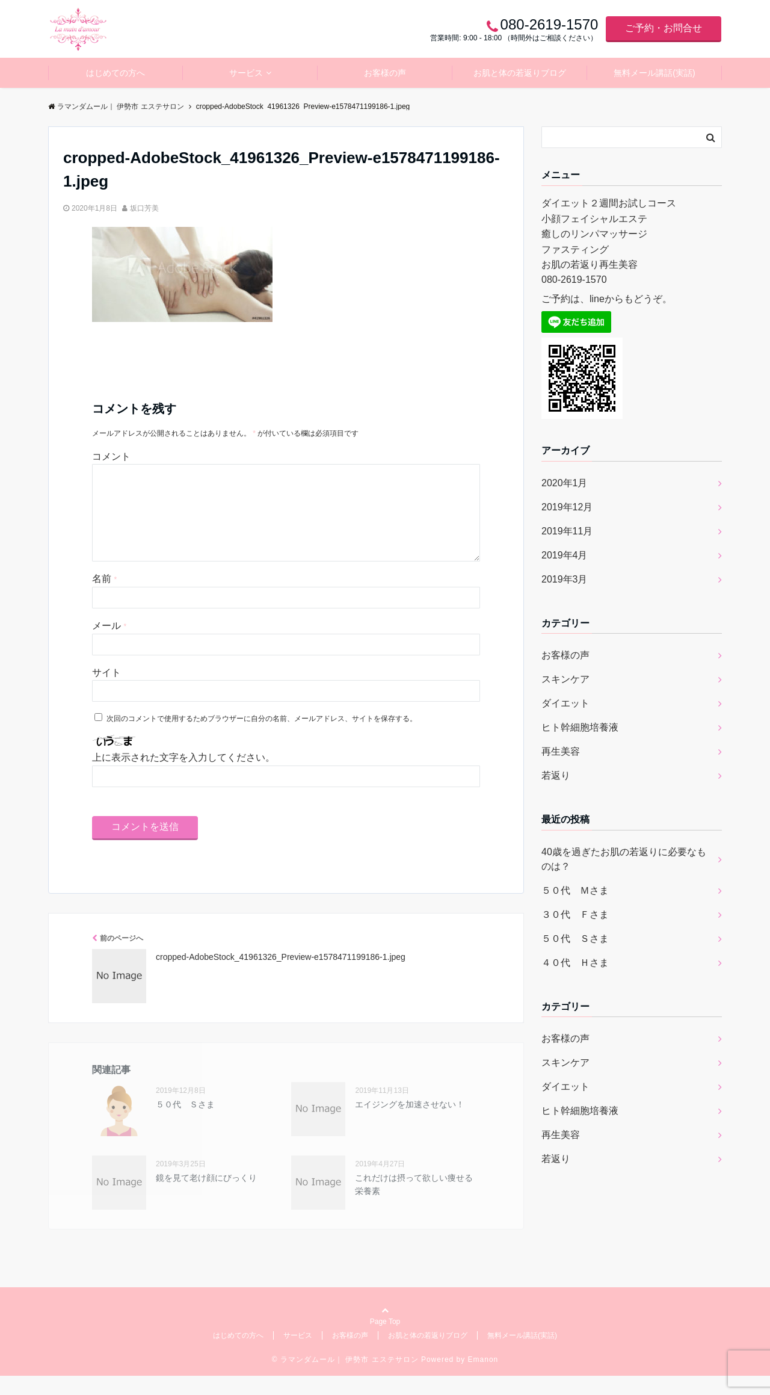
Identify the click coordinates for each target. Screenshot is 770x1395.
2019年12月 (567, 507)
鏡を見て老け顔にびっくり (206, 1197)
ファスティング (575, 249)
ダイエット (565, 703)
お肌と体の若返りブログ (519, 73)
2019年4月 (564, 555)
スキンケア (565, 679)
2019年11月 (567, 531)
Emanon (483, 1379)
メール (109, 645)
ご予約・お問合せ (663, 28)
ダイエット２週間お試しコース (608, 203)
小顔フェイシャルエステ (594, 219)
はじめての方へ (115, 73)
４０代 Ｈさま (575, 962)
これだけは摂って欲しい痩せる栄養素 (414, 1203)
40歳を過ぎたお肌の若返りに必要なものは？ (623, 859)
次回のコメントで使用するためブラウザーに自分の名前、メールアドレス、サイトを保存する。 (261, 738)
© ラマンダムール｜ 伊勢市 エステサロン (345, 1379)
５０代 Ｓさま (185, 1123)
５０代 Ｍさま (575, 890)
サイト (106, 692)
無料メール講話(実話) (654, 73)
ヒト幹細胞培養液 (579, 727)
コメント (111, 456)
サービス (246, 73)
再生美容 (560, 751)
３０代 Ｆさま (575, 914)
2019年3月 (564, 579)
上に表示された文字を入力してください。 (183, 777)
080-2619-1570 (574, 279)
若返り (555, 775)
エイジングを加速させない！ (409, 1123)
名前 (104, 598)
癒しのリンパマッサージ (594, 234)
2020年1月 (564, 483)
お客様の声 (385, 73)
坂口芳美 (144, 208)
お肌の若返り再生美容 (589, 264)
